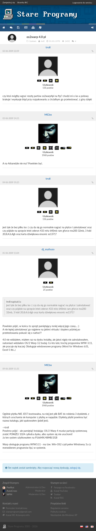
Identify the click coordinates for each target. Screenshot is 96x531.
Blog (25, 28)
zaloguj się (75, 467)
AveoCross (10, 490)
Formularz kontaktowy (16, 508)
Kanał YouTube (61, 490)
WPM (7, 494)
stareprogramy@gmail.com (19, 511)
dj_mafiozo (48, 249)
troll (48, 47)
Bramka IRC (22, 2)
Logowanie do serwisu (82, 2)
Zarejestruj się (9, 2)
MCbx (48, 114)
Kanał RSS (59, 497)
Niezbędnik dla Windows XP (64, 515)
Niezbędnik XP (40, 27)
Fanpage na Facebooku (64, 487)
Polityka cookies (58, 511)
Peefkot (8, 487)
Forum (11, 28)
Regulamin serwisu (59, 508)
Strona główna (4, 28)
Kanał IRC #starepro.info (18, 515)
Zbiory (33, 28)
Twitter (57, 494)
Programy (18, 28)
